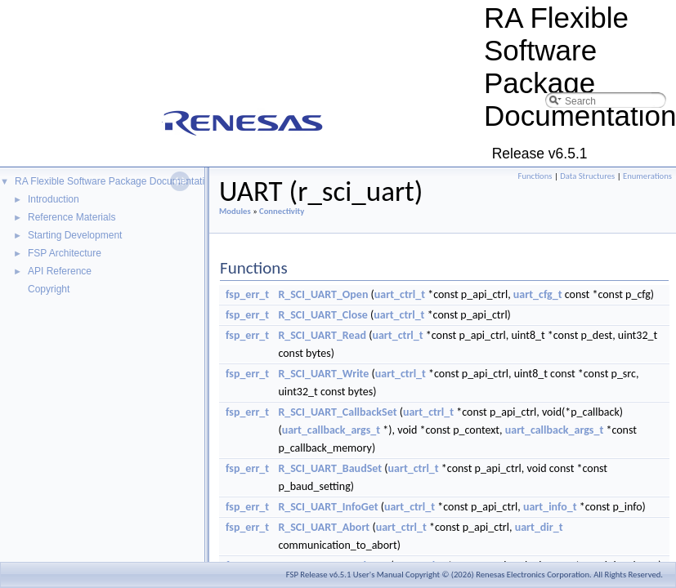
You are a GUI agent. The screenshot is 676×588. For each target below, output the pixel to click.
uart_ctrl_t (399, 294)
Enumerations (647, 176)
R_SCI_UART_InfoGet (328, 507)
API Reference (60, 271)
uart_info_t (550, 507)
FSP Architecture (64, 253)
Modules (235, 211)
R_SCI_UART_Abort (323, 527)
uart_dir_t (539, 527)
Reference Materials (71, 217)
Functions (535, 176)
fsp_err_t (247, 294)
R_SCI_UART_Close (323, 315)
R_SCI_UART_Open (323, 294)
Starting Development (75, 235)
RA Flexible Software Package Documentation (115, 181)
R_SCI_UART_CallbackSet (337, 412)
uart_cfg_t (537, 294)
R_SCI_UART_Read (322, 335)
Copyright (48, 289)
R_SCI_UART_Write (323, 374)
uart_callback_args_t (331, 430)
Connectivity (281, 211)
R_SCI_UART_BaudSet (330, 468)
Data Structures (587, 176)
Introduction (53, 199)
